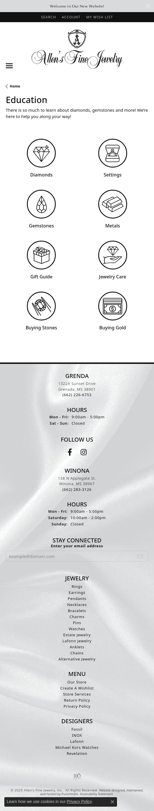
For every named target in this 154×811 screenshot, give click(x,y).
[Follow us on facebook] (70, 452)
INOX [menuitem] (77, 735)
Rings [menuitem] (77, 586)
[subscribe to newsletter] (140, 556)
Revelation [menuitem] (77, 753)
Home (15, 86)
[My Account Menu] (71, 17)
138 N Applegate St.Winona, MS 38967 (77, 484)
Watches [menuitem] (77, 628)
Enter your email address (77, 545)
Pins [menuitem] (77, 622)
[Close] (148, 6)
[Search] (48, 17)
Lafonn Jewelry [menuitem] (77, 640)
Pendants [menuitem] (77, 598)
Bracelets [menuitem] (77, 610)
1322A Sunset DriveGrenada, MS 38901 (77, 389)
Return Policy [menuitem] (77, 700)
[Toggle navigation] (9, 66)
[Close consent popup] (112, 802)
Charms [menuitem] (76, 616)
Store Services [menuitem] (77, 694)
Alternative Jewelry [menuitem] (76, 659)
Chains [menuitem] (77, 653)
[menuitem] (77, 776)
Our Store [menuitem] (76, 682)
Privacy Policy (79, 801)
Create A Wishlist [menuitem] (77, 688)
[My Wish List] (99, 17)
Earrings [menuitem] (77, 592)
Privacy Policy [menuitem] (77, 706)
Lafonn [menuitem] (77, 741)
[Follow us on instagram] (84, 452)
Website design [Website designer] (110, 790)
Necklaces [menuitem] (77, 604)
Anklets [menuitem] (77, 646)
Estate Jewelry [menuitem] (77, 634)
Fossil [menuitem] (77, 729)
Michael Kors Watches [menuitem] (77, 747)
